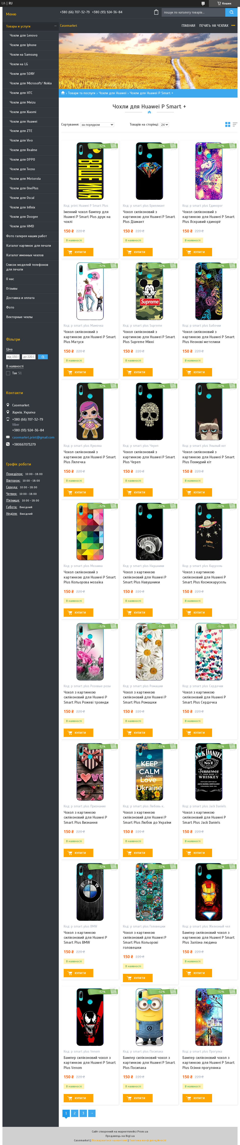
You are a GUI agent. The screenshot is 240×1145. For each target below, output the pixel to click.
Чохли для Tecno (22, 169)
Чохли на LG (19, 64)
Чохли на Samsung (23, 54)
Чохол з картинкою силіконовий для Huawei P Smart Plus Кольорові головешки (144, 940)
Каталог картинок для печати (28, 246)
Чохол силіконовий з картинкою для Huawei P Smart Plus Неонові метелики (208, 337)
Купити (80, 252)
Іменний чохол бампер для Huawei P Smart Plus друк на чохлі (87, 217)
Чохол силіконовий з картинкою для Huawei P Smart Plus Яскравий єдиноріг (208, 217)
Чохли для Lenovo (23, 35)
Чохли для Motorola (25, 179)
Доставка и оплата (20, 298)
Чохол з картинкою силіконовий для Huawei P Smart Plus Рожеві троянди (86, 697)
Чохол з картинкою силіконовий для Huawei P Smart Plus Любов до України (147, 817)
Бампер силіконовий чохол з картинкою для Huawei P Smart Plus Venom (90, 1062)
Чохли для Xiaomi (23, 112)
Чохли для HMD (22, 226)
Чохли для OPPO (22, 159)
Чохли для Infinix (22, 207)
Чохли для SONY (22, 74)
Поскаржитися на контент (109, 1140)
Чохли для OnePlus (24, 188)
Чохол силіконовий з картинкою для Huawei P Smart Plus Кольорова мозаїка (90, 577)
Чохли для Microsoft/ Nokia (31, 83)
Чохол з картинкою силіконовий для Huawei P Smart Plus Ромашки (144, 697)
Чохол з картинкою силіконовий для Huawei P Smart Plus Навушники (144, 577)
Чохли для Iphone (23, 45)
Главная (188, 26)
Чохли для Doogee (24, 217)
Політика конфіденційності (147, 1140)
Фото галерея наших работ (26, 236)
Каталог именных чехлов (25, 255)
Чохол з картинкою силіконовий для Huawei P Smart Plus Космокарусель (204, 577)
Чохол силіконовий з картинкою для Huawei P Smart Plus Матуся (90, 337)
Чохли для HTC (21, 93)
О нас (10, 279)
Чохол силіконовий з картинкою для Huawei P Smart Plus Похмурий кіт (208, 457)
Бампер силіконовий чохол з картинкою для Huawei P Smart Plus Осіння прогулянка (208, 1062)
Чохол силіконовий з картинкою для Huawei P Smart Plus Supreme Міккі (149, 337)
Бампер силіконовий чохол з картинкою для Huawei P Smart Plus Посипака (149, 1062)
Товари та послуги (81, 93)
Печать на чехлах (213, 26)
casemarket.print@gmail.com (33, 437)
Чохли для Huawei (23, 121)
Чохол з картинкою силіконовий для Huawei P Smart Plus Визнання (85, 817)
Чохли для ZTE (21, 131)
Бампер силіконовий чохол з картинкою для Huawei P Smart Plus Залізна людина (208, 937)
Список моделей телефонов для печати (27, 267)
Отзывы (11, 288)
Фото (10, 307)
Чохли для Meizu (23, 102)
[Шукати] (231, 12)
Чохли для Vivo (21, 140)
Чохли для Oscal (22, 198)
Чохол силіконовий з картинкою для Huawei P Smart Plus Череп (149, 457)
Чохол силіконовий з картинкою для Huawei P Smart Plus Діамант (149, 217)
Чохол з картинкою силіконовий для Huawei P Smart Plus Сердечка (204, 697)
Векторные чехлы (19, 317)
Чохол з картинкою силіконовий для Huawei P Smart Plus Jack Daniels (204, 817)
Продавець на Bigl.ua (120, 1136)
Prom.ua (142, 1131)
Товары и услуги (18, 26)
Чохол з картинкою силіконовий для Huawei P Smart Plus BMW (85, 937)
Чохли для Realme (23, 150)
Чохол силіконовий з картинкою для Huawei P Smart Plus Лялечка (90, 457)
